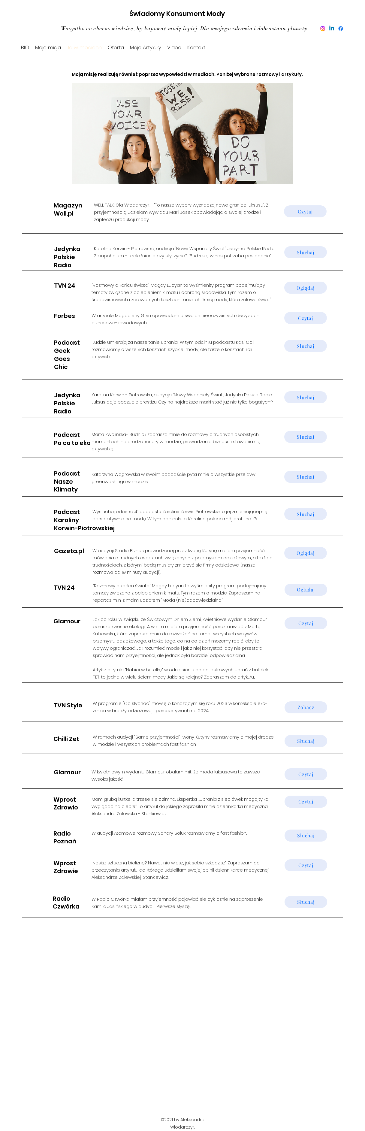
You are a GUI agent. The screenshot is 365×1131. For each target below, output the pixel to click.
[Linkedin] (332, 29)
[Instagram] (323, 29)
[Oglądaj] (305, 288)
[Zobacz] (306, 707)
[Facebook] (341, 29)
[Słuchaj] (305, 514)
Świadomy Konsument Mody (177, 13)
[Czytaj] (305, 211)
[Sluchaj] (305, 252)
